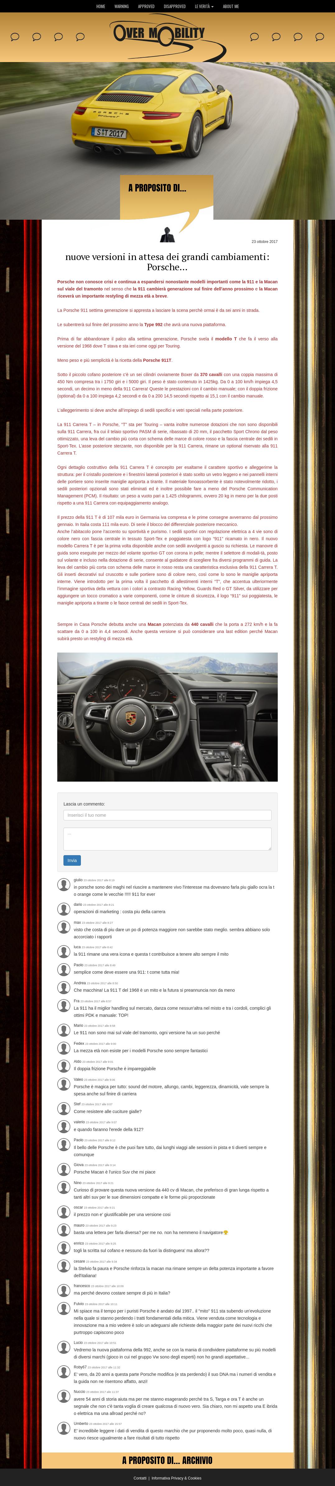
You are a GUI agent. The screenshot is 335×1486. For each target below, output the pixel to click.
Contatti (140, 1478)
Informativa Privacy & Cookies (176, 1478)
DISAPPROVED (175, 6)
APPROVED (146, 6)
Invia (72, 860)
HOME (100, 6)
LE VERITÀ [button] (204, 6)
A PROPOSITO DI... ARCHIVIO (167, 1460)
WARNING (121, 6)
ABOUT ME (231, 6)
